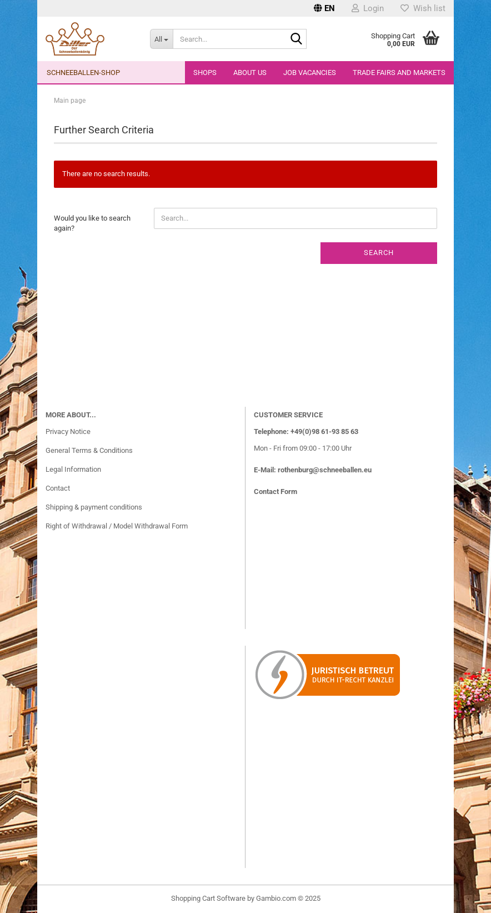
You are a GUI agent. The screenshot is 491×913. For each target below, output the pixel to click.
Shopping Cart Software (208, 898)
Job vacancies (309, 72)
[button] (324, 8)
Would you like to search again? (92, 223)
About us (250, 72)
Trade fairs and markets (399, 72)
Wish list (422, 8)
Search (379, 252)
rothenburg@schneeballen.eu (325, 470)
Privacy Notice (68, 431)
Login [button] (368, 8)
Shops (205, 72)
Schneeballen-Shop (83, 72)
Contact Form (275, 491)
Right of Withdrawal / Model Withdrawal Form (117, 526)
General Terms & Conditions (89, 450)
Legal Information (73, 469)
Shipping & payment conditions (94, 507)
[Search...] (161, 39)
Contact (58, 488)
